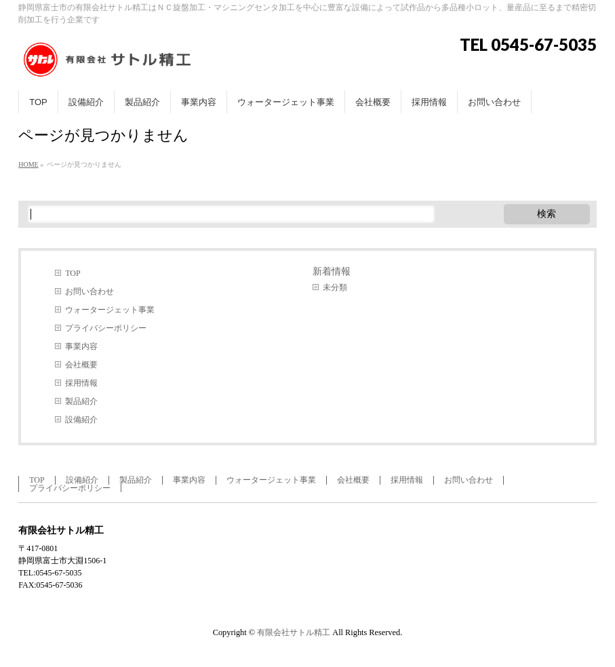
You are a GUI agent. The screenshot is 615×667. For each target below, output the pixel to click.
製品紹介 (81, 401)
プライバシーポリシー (105, 328)
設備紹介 (81, 419)
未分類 (335, 287)
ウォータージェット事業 (110, 310)
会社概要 (81, 364)
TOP (72, 273)
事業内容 (81, 346)
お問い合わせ (89, 291)
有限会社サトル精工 (293, 632)
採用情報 (81, 383)
